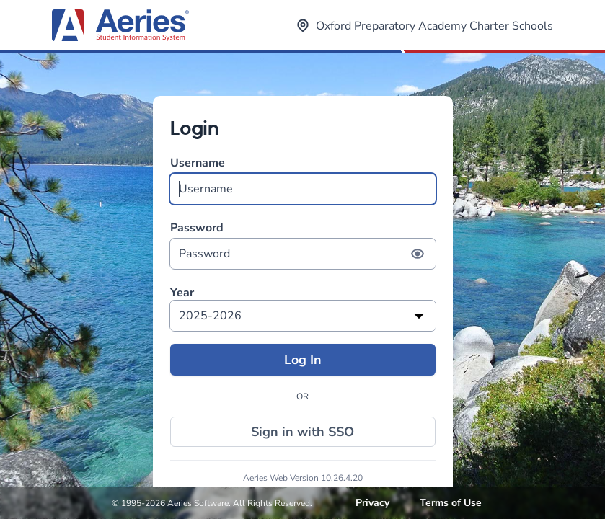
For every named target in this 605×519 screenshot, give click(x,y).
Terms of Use (451, 503)
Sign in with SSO (302, 431)
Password (303, 245)
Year (182, 293)
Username (303, 180)
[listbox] (303, 316)
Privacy (372, 503)
